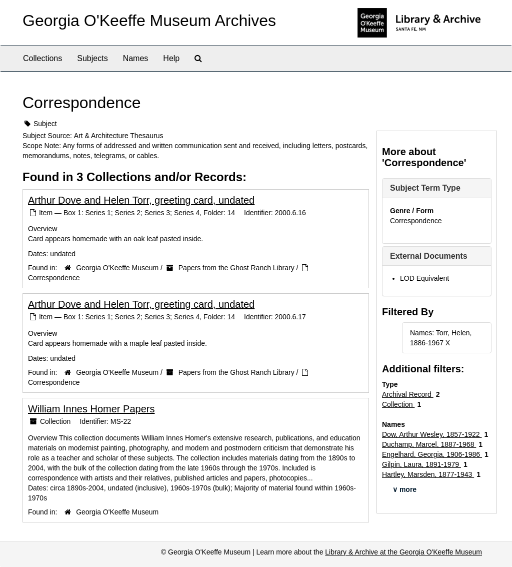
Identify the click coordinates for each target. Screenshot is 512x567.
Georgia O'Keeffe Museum (117, 268)
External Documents (429, 256)
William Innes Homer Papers (91, 408)
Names (135, 58)
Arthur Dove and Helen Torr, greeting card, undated (141, 200)
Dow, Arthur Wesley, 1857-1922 (432, 434)
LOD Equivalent (424, 278)
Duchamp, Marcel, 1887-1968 (429, 444)
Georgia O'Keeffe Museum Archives (149, 21)
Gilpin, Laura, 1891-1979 (421, 464)
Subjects (92, 58)
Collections (42, 58)
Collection (398, 404)
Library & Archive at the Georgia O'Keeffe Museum (403, 552)
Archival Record (408, 394)
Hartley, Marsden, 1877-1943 (428, 474)
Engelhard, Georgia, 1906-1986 (432, 454)
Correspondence (54, 278)
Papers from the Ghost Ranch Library (236, 268)
